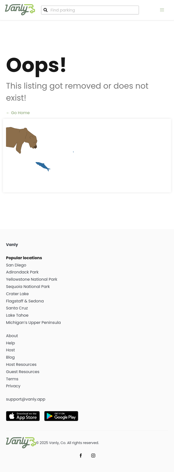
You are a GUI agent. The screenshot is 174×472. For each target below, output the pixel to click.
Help (10, 343)
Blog (10, 357)
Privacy (13, 386)
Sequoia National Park (28, 286)
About (12, 336)
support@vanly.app (25, 399)
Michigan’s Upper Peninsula (33, 322)
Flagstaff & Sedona (25, 301)
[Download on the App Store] (24, 416)
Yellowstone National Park (31, 279)
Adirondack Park (22, 272)
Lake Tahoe (17, 315)
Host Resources (21, 364)
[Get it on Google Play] (62, 416)
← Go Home (18, 113)
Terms (12, 379)
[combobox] (90, 9)
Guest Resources (23, 372)
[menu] (162, 10)
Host (10, 350)
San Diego (16, 265)
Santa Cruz (17, 308)
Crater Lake (17, 294)
